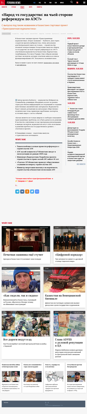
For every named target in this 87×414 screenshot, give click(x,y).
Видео (23, 7)
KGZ (40, 3)
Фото (31, 7)
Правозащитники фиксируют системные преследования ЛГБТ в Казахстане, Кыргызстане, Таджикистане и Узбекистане (75, 93)
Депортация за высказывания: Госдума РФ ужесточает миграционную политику (76, 132)
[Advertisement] (38, 215)
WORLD (63, 3)
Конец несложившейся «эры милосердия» (32, 372)
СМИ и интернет (34, 33)
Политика (48, 33)
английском (21, 65)
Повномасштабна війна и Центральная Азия (11, 372)
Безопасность (55, 33)
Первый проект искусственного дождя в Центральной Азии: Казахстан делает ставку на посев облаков (76, 49)
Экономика (70, 33)
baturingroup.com (56, 412)
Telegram (21, 186)
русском (56, 63)
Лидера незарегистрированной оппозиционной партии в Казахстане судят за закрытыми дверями (76, 156)
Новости (4, 7)
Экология (63, 33)
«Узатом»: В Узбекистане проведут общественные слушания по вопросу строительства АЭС (33, 167)
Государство (15, 33)
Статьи (14, 7)
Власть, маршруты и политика (53, 371)
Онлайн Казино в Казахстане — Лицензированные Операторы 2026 (74, 144)
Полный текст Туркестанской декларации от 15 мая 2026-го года (75, 62)
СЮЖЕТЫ (40, 7)
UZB (57, 3)
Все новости (81, 164)
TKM (51, 3)
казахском (48, 63)
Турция (22, 33)
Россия (27, 33)
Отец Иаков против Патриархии (75, 371)
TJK (46, 3)
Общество (41, 33)
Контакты (6, 409)
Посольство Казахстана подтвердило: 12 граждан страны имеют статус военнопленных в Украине (76, 78)
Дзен (30, 186)
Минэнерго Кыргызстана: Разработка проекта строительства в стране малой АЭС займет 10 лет (37, 159)
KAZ (34, 3)
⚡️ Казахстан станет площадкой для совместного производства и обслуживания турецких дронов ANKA (75, 114)
